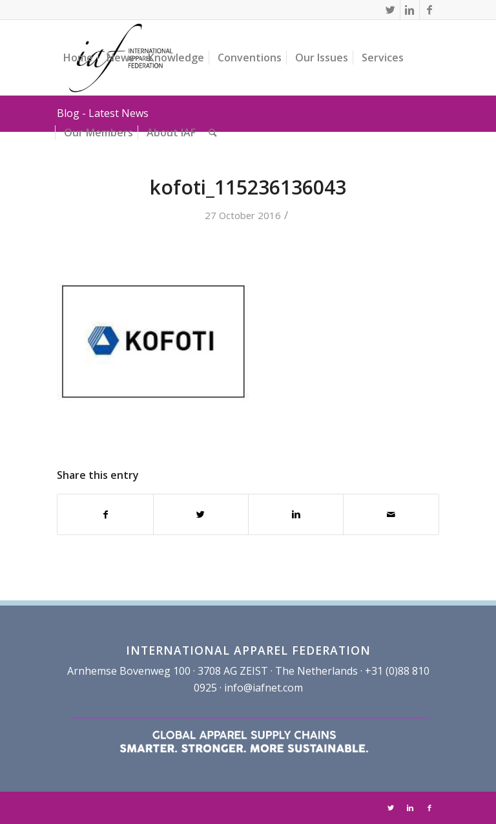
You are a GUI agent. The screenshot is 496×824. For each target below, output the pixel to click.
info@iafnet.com (263, 688)
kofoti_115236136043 (248, 187)
